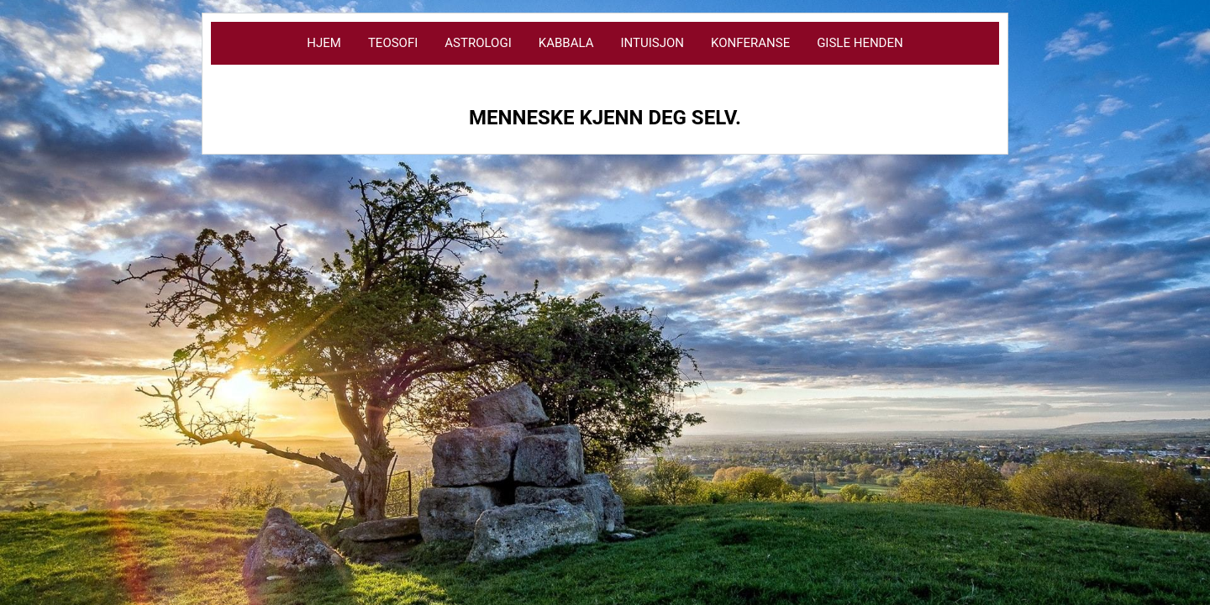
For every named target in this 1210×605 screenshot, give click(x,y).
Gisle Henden (860, 42)
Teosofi (393, 42)
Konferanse (750, 42)
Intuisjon (652, 42)
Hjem (324, 42)
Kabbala (566, 42)
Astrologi (478, 42)
